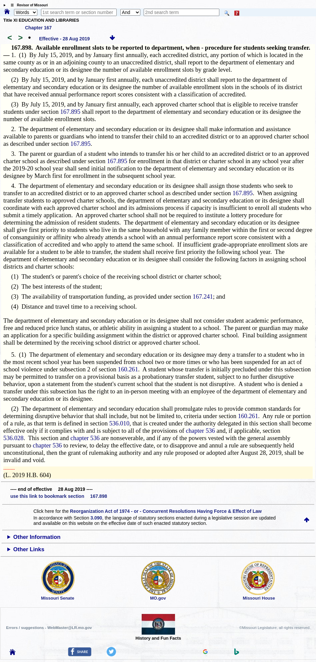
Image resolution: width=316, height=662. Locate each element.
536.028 (13, 437)
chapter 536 (200, 430)
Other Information (37, 537)
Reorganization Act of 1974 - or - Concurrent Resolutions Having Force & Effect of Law (166, 511)
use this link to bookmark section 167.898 (58, 496)
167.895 (70, 111)
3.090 (96, 518)
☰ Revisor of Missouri (27, 5)
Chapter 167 (38, 27)
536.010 (119, 423)
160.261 (128, 369)
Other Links (28, 549)
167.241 (203, 296)
